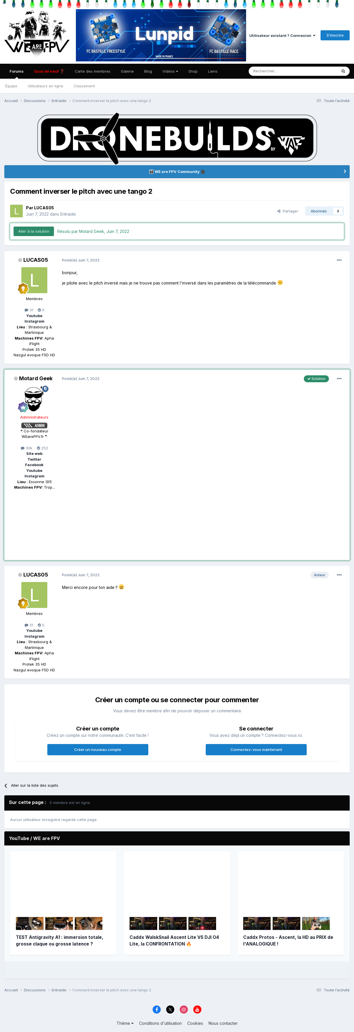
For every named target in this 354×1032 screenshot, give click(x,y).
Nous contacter (223, 1023)
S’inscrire (335, 35)
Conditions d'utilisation (160, 1023)
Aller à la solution (33, 231)
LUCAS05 (44, 207)
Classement (84, 86)
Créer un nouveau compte (97, 749)
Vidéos (170, 71)
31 (29, 310)
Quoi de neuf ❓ (49, 71)
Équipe (11, 86)
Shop (193, 71)
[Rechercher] (273, 71)
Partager (287, 211)
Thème (125, 1023)
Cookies (195, 1023)
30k (26, 448)
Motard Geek (36, 378)
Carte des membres (92, 71)
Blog (148, 71)
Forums (17, 74)
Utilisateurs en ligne (45, 86)
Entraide (68, 214)
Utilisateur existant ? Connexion (282, 35)
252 (42, 448)
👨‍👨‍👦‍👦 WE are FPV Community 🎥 (177, 171)
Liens (213, 71)
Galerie (127, 71)
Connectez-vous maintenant (256, 749)
